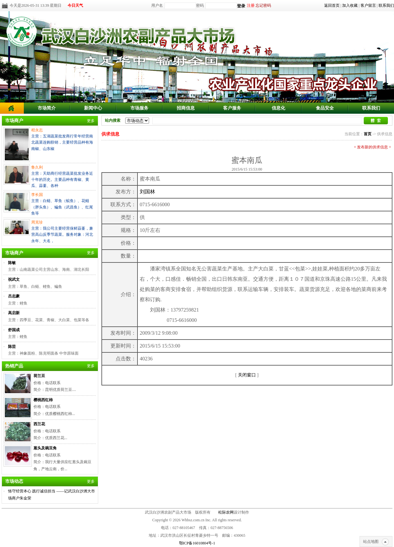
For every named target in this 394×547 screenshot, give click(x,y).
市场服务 (139, 108)
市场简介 (47, 108)
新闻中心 (93, 108)
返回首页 (332, 5)
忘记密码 (263, 5)
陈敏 (12, 262)
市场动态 (14, 481)
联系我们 (386, 5)
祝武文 (14, 279)
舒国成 (14, 330)
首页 (367, 134)
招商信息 (186, 108)
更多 (91, 121)
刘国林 (147, 191)
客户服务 (232, 108)
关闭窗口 (247, 375)
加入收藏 (350, 5)
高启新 (14, 313)
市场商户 (14, 120)
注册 (251, 5)
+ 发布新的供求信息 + (372, 147)
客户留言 (368, 5)
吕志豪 (14, 296)
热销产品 (14, 366)
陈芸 (12, 346)
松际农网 (226, 512)
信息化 (278, 108)
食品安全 (325, 108)
